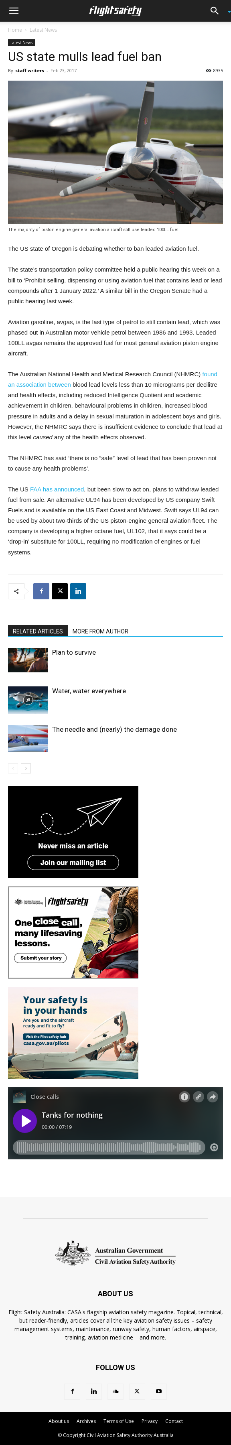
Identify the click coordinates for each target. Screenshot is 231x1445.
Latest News (43, 29)
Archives (86, 1421)
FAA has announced (57, 489)
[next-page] (26, 768)
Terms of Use (118, 1421)
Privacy (150, 1421)
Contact (174, 1421)
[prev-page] (13, 768)
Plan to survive (74, 652)
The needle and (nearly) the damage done (114, 729)
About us (59, 1421)
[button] (13, 11)
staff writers (29, 70)
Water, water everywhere (89, 691)
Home (15, 29)
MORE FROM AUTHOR (100, 631)
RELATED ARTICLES (38, 631)
